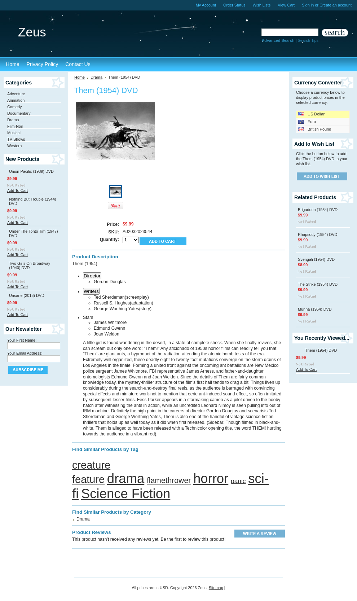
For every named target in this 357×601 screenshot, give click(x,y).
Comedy (14, 107)
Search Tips (308, 40)
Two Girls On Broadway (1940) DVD (29, 265)
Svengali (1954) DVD (316, 259)
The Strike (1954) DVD (318, 284)
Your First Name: (21, 340)
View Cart (286, 5)
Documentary (19, 113)
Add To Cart (17, 190)
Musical (14, 133)
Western (14, 146)
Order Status (234, 5)
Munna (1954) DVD (315, 309)
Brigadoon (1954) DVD (318, 209)
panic (238, 480)
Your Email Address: (25, 353)
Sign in (308, 5)
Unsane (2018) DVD (26, 295)
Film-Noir (15, 126)
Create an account (335, 5)
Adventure (16, 94)
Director (92, 275)
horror (210, 478)
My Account (206, 5)
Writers (91, 291)
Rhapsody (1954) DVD (317, 234)
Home (79, 77)
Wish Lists (262, 5)
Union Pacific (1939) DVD (31, 171)
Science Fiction (125, 493)
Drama (13, 120)
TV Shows (16, 139)
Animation (16, 100)
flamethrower (169, 480)
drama (125, 478)
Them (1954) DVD (321, 350)
